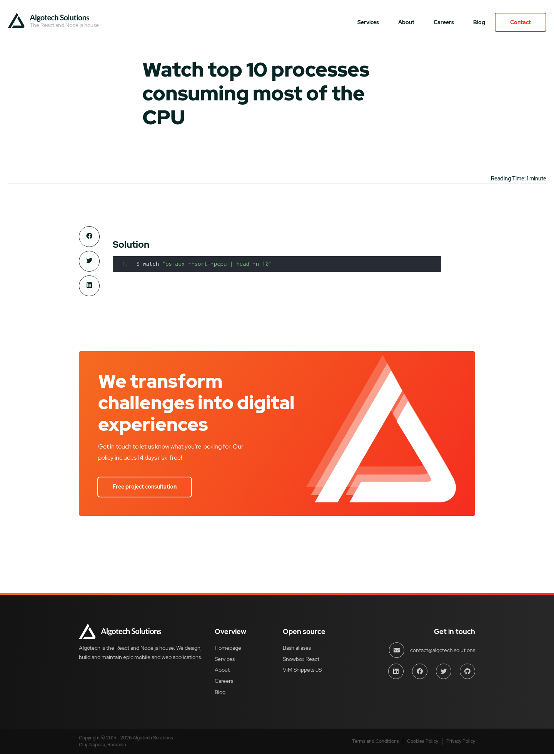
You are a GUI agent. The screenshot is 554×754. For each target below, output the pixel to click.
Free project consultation (145, 486)
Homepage (228, 647)
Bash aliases (297, 647)
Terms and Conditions (375, 741)
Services (368, 22)
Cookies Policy (422, 741)
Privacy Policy (460, 741)
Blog (479, 22)
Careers (444, 22)
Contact (520, 22)
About (406, 22)
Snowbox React (301, 659)
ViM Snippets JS (302, 669)
